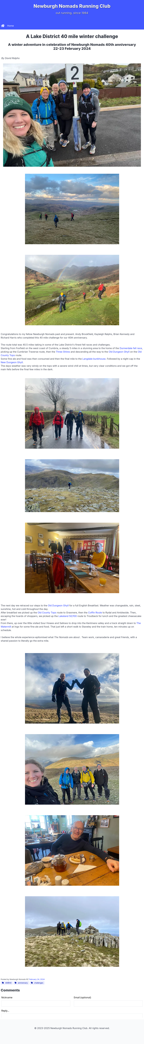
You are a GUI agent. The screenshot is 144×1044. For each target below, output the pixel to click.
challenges (36, 983)
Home (7, 25)
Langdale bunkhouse (94, 358)
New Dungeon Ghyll (12, 362)
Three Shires (63, 351)
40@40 (6, 983)
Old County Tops (47, 612)
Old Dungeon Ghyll (119, 351)
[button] (140, 26)
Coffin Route (95, 612)
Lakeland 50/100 (68, 616)
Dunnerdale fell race (131, 348)
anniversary (21, 983)
